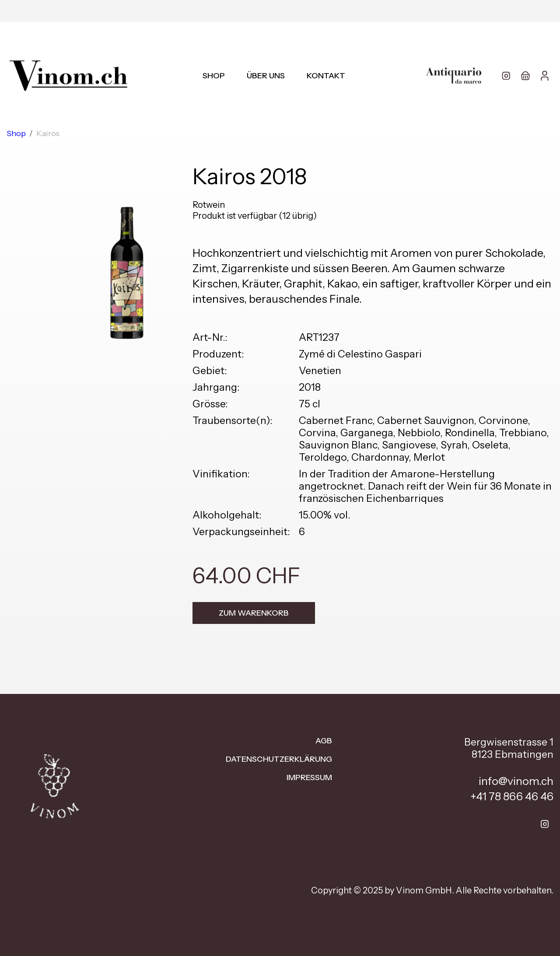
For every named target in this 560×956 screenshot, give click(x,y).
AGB (323, 741)
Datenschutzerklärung (279, 759)
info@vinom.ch (516, 781)
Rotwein (208, 205)
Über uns (266, 76)
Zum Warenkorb (254, 613)
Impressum (309, 777)
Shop (214, 76)
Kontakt (326, 76)
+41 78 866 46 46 (511, 796)
